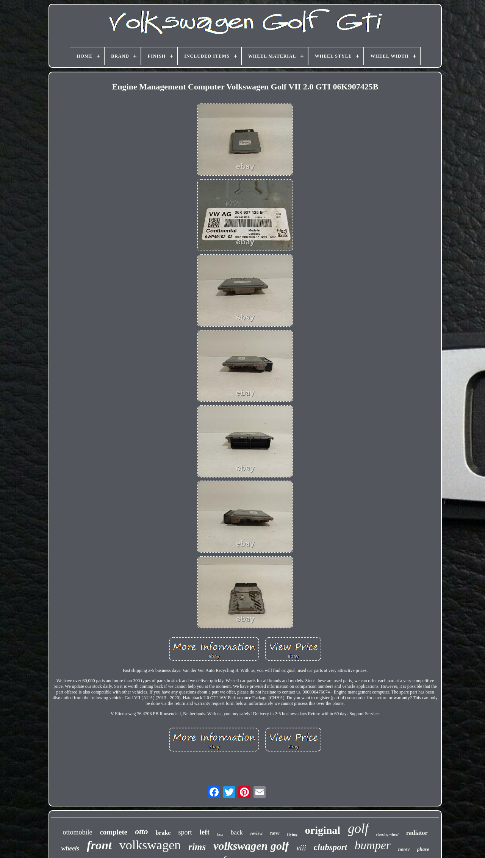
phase (423, 849)
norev (404, 849)
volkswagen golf (251, 845)
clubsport (330, 847)
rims (197, 847)
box (220, 834)
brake (163, 833)
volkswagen (150, 845)
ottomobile (77, 832)
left (204, 832)
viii (301, 848)
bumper (373, 845)
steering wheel (387, 834)
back (237, 832)
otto (141, 831)
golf (358, 828)
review (256, 833)
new (275, 833)
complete (113, 832)
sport (185, 832)
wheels (70, 848)
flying (292, 834)
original (322, 830)
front (99, 845)
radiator (417, 833)
